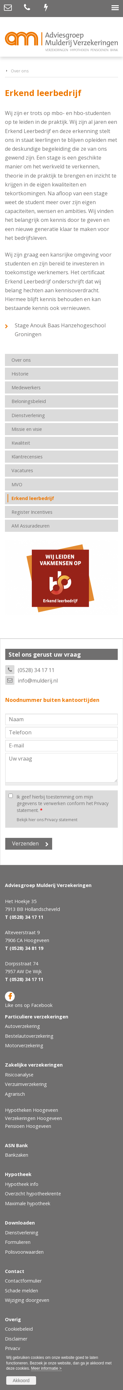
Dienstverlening (21, 1232)
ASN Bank (16, 1145)
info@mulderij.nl (38, 680)
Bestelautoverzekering (29, 1036)
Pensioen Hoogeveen (28, 1126)
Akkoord (21, 1380)
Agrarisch (15, 1094)
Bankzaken (16, 1155)
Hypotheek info (21, 1184)
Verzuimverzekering (26, 1084)
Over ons (20, 71)
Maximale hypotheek (27, 1203)
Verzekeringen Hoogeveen (33, 1118)
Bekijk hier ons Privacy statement (47, 819)
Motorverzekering (24, 1045)
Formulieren (18, 1242)
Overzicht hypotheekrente (33, 1193)
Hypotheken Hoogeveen (31, 1110)
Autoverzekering (22, 1026)
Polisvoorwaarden (24, 1252)
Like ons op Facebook (28, 1000)
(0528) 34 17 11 (36, 670)
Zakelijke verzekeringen (34, 1065)
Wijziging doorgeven (27, 1300)
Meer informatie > (46, 1368)
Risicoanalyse (19, 1074)
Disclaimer (16, 1339)
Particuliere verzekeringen (36, 1017)
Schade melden (21, 1290)
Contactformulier (23, 1281)
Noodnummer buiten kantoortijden (52, 700)
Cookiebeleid (19, 1329)
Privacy (12, 1348)
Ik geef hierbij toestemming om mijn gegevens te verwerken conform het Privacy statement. (63, 803)
